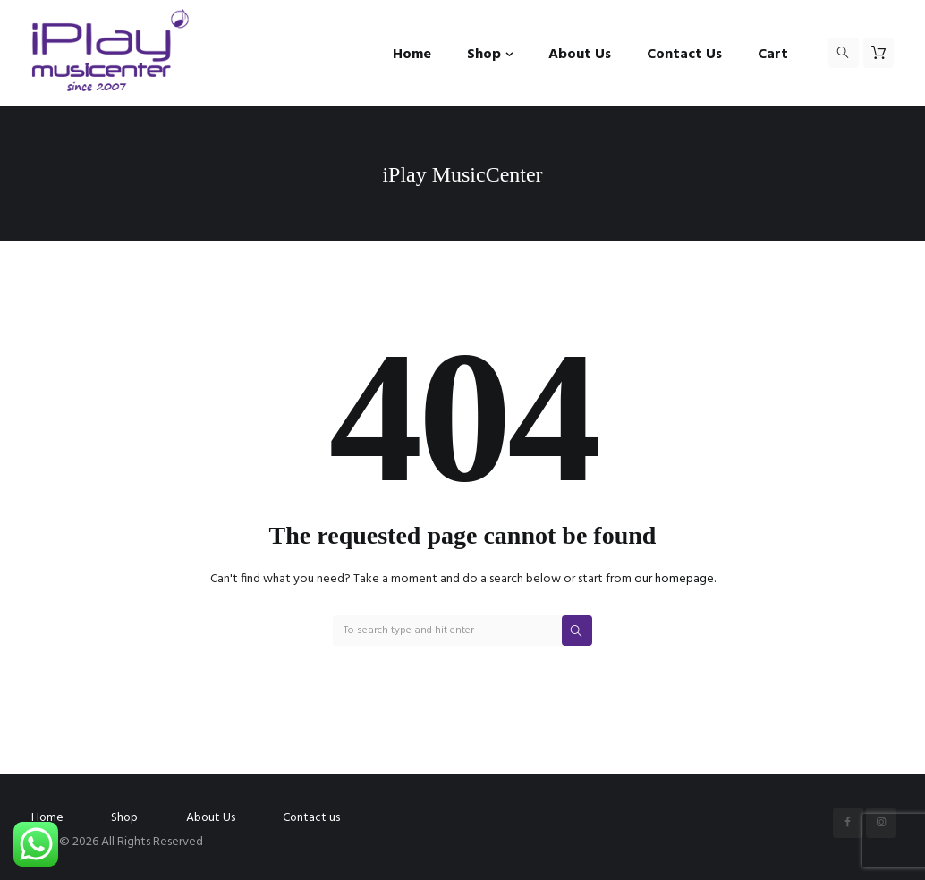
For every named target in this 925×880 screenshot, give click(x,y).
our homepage (674, 579)
